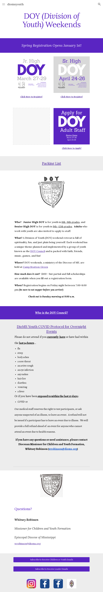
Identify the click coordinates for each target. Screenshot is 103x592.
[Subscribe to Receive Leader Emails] (51, 568)
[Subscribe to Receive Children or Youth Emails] (51, 559)
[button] (3, 4)
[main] (51, 20)
